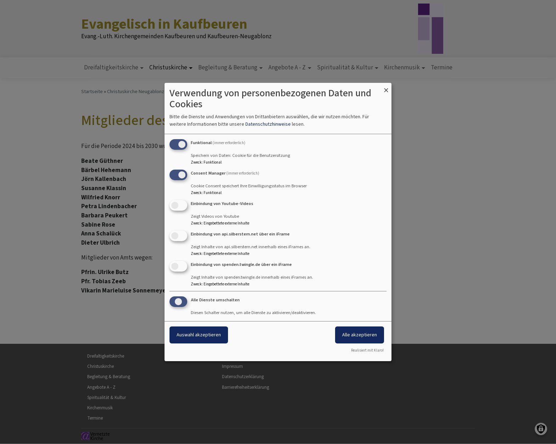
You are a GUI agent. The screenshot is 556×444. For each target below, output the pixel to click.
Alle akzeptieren (359, 334)
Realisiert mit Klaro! (367, 350)
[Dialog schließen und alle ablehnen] (386, 87)
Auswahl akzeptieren (199, 334)
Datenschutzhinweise (268, 124)
